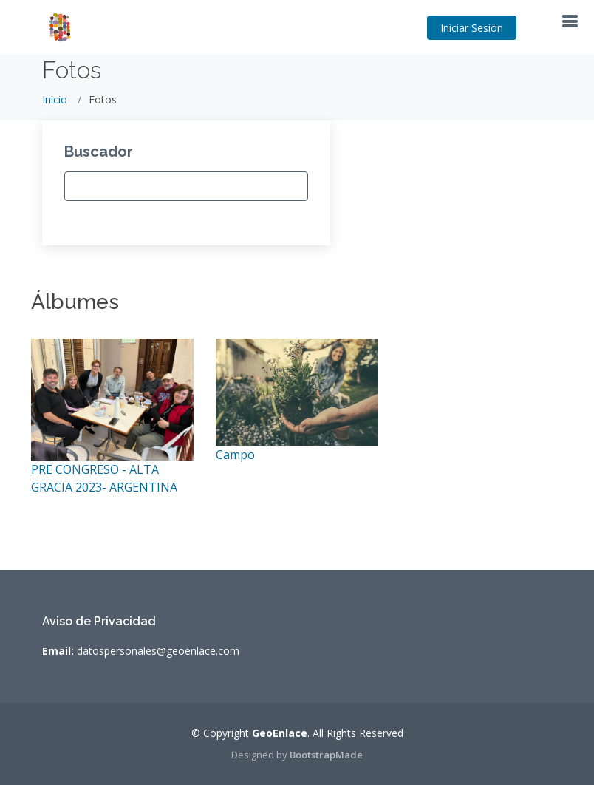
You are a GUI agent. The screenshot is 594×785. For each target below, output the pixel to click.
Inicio (54, 99)
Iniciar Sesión (471, 28)
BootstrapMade (326, 754)
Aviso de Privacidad (99, 621)
